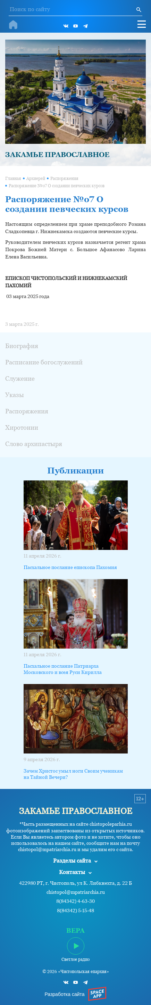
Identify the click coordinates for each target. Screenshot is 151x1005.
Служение (20, 378)
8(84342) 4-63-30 (75, 901)
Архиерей (35, 178)
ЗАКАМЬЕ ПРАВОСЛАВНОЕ (57, 154)
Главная (13, 178)
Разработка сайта (64, 994)
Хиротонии (21, 427)
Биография (21, 345)
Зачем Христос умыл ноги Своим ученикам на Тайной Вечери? (73, 774)
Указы (14, 394)
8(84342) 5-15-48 (75, 910)
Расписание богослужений (44, 362)
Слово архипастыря (33, 443)
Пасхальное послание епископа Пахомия (70, 567)
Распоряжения (64, 178)
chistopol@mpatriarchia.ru (76, 892)
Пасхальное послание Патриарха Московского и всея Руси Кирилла (63, 669)
